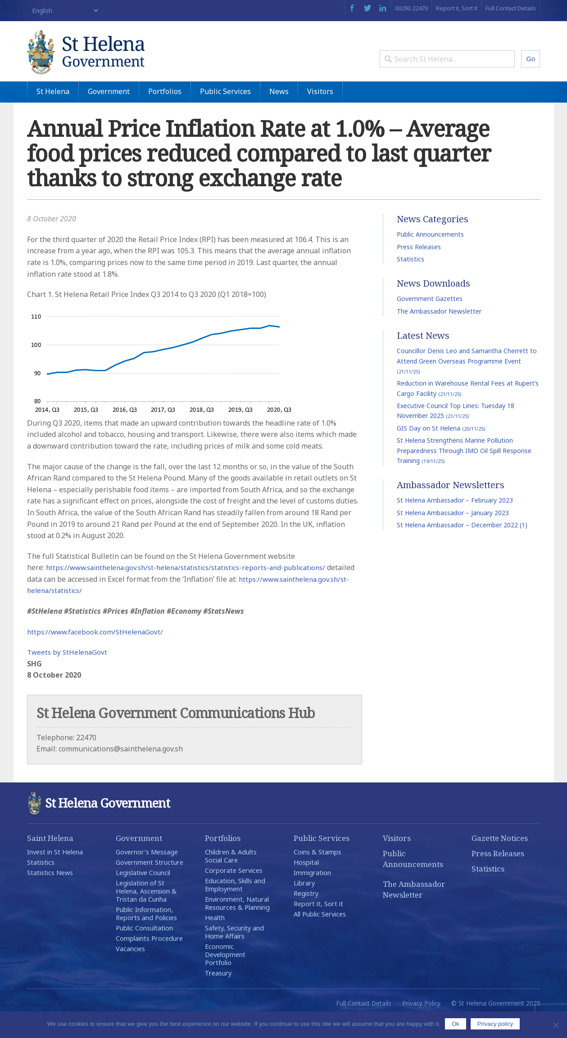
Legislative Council (143, 893)
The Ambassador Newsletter (439, 332)
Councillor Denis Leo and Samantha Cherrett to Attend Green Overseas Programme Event (467, 382)
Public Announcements (430, 255)
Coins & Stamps (317, 872)
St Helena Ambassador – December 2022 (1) (462, 546)
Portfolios (164, 112)
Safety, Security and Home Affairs (234, 952)
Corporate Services (234, 891)
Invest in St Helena (55, 872)
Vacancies (130, 969)
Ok (455, 1023)
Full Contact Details (510, 8)
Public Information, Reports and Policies (146, 934)
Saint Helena (50, 859)
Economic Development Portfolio (225, 975)
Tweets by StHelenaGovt (68, 673)
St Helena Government (105, 59)
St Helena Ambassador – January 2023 (453, 533)
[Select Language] (63, 10)
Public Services (225, 112)
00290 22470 (411, 8)
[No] (555, 1024)
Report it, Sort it (456, 8)
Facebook (352, 8)
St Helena (52, 112)
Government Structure (149, 883)
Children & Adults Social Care (231, 876)
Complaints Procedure (149, 959)
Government (109, 112)
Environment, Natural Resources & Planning (237, 924)
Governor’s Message (147, 872)
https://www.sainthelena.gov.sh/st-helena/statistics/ (125, 611)
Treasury (218, 993)
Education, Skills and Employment (235, 905)
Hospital (306, 883)
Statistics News (50, 893)
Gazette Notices (500, 859)
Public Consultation (144, 948)
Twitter (367, 8)
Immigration (312, 893)
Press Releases (419, 267)
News (279, 112)
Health (215, 938)
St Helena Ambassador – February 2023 (455, 521)
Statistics (410, 279)
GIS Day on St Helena (441, 449)
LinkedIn (382, 8)
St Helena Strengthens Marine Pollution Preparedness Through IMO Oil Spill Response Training (464, 471)
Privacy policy (495, 1023)
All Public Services (320, 934)
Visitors (320, 112)
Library (304, 903)
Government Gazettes (430, 319)
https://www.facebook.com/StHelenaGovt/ (97, 652)
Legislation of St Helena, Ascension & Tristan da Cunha (146, 911)
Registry (306, 914)
